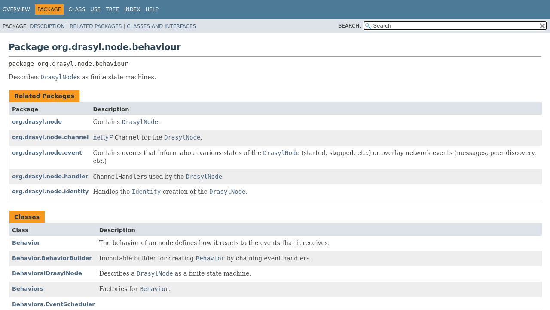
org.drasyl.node (37, 121)
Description (47, 26)
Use (95, 9)
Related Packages (96, 26)
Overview (16, 9)
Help (152, 9)
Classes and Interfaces (161, 26)
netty (100, 137)
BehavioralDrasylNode (47, 273)
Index (132, 9)
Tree (112, 9)
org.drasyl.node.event (47, 152)
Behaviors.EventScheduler (53, 304)
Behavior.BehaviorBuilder (52, 258)
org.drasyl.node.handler (50, 176)
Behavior (26, 242)
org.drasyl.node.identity (50, 191)
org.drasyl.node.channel (50, 137)
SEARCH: (350, 26)
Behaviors (27, 288)
